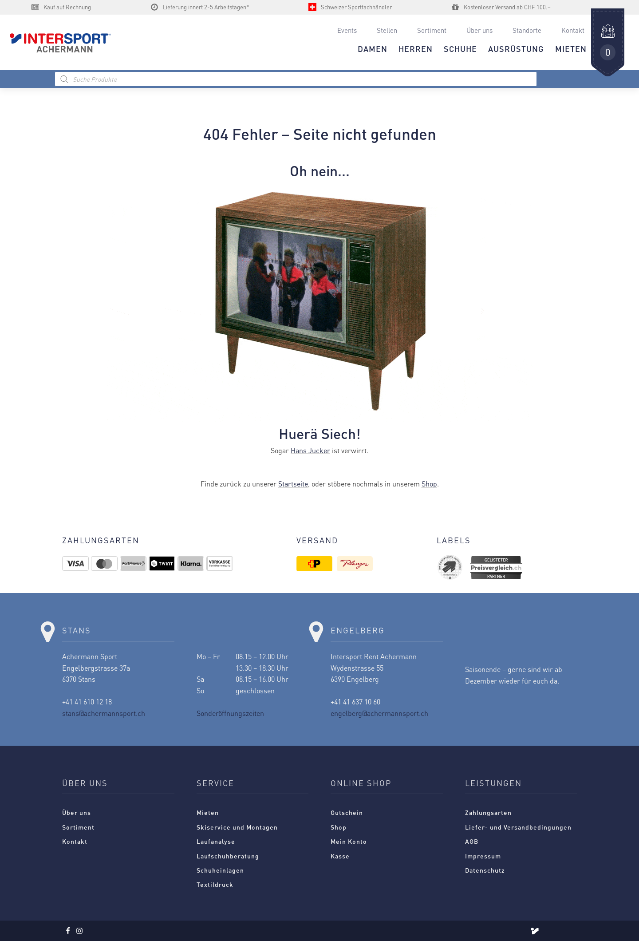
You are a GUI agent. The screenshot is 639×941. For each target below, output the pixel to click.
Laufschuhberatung (228, 856)
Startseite (293, 483)
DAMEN (372, 48)
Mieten (208, 812)
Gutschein (347, 812)
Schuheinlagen (220, 870)
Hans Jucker (310, 450)
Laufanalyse (216, 841)
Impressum (483, 856)
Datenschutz (485, 870)
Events (347, 30)
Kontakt (572, 30)
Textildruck (215, 884)
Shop (429, 483)
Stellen (387, 30)
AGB (471, 841)
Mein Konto (349, 841)
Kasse (340, 856)
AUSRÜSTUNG (516, 48)
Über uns (479, 30)
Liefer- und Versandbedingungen (518, 827)
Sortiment (431, 30)
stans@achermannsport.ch (103, 713)
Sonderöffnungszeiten (230, 713)
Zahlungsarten (488, 812)
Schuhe (460, 48)
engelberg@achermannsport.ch (379, 713)
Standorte (527, 30)
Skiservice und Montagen (237, 827)
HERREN (415, 48)
